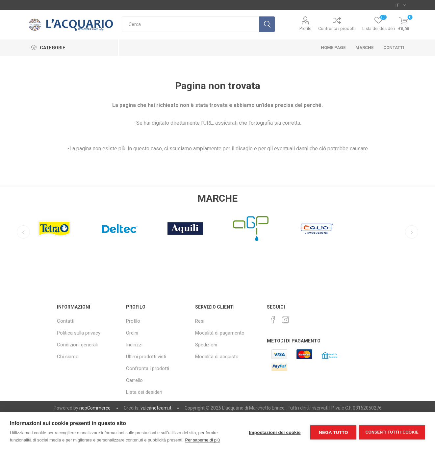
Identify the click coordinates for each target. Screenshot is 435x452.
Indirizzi (134, 345)
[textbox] (190, 24)
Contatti (65, 321)
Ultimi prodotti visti (146, 357)
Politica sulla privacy (78, 333)
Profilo (305, 28)
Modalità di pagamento (219, 333)
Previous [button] (22, 232)
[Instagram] (285, 319)
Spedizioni (206, 345)
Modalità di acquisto (217, 357)
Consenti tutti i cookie (392, 432)
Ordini (132, 333)
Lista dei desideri (144, 392)
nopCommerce (95, 408)
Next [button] (412, 232)
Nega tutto (332, 432)
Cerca (267, 24)
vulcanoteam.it (156, 408)
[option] (54, 227)
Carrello (134, 380)
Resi (199, 321)
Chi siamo (68, 357)
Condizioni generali (77, 345)
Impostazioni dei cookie (274, 432)
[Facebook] (273, 319)
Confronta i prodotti (337, 28)
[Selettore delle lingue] (401, 5)
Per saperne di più (202, 440)
